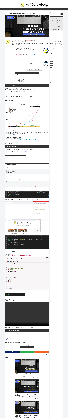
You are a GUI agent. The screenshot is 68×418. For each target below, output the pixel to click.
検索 (50, 12)
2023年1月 (51, 76)
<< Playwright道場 (8, 338)
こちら (11, 94)
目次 (26, 72)
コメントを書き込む (27, 407)
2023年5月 (51, 67)
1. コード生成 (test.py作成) (21, 79)
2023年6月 (51, 65)
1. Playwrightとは (19, 74)
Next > (6, 339)
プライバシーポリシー (59, 415)
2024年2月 (51, 59)
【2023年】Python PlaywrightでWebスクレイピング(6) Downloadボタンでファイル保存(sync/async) (56, 44)
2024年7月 (51, 57)
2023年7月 (51, 63)
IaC (50, 84)
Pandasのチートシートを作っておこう (56, 33)
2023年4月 (51, 69)
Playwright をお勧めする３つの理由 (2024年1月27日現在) (56, 20)
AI (50, 80)
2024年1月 (51, 61)
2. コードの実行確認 (20, 80)
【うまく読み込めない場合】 (21, 81)
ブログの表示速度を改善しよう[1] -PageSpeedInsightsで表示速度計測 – (55, 41)
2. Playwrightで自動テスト (56, 22)
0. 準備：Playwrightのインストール (22, 78)
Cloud (51, 82)
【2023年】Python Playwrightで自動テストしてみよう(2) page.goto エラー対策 (17, 336)
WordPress (51, 93)
